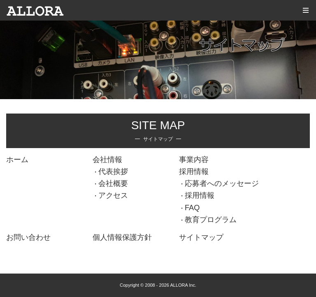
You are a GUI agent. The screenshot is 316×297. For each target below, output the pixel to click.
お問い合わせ (28, 237)
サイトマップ (201, 237)
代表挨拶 (113, 171)
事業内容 (194, 159)
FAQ (192, 208)
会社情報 (107, 159)
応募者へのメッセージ (222, 183)
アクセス (113, 195)
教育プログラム (211, 220)
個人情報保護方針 (122, 237)
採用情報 (194, 171)
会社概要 (113, 183)
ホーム (17, 159)
